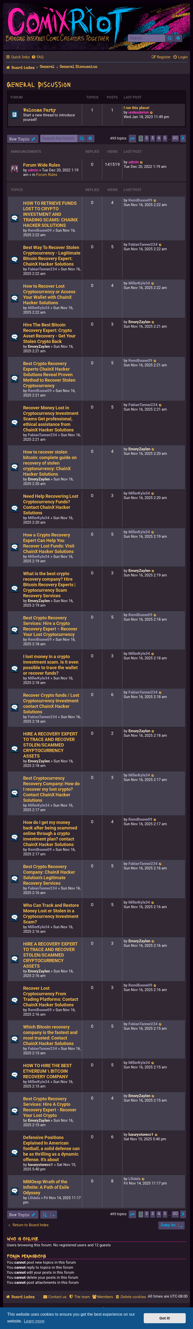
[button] (132, 138)
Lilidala (34, 1198)
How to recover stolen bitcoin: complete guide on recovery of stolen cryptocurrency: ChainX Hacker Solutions (50, 463)
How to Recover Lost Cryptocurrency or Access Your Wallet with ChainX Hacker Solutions (49, 294)
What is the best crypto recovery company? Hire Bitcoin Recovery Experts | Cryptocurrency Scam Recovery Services (49, 585)
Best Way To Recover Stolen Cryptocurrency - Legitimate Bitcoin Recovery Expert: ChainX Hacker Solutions (51, 256)
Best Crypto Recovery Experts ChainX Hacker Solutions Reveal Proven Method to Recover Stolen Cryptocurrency (49, 374)
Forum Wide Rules (41, 165)
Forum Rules (46, 174)
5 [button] (165, 138)
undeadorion (138, 112)
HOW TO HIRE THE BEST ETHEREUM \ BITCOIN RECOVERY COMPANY (47, 1071)
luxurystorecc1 (40, 1164)
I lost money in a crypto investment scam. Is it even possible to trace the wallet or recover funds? (50, 665)
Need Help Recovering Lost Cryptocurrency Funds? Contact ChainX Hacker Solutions (50, 505)
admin (33, 170)
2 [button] (147, 138)
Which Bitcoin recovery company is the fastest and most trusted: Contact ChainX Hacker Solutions (50, 1035)
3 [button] (153, 138)
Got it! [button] (165, 1318)
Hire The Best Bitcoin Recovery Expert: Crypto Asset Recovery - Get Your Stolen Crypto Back (49, 333)
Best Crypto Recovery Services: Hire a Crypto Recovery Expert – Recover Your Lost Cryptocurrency (50, 626)
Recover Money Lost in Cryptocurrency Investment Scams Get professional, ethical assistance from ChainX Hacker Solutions (50, 419)
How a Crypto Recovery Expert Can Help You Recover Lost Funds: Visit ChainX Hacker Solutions (48, 543)
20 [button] (175, 138)
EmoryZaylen (39, 346)
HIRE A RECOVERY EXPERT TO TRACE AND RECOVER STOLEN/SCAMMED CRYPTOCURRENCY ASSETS (50, 745)
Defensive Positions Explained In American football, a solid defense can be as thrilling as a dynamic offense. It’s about (51, 1148)
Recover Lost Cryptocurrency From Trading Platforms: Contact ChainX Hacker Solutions (50, 997)
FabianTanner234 (42, 269)
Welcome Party (39, 110)
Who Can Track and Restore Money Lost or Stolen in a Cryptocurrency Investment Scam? (51, 914)
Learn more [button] (34, 1321)
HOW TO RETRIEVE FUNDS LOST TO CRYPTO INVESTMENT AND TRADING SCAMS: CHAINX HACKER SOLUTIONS (50, 214)
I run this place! (136, 108)
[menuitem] (37, 57)
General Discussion (39, 84)
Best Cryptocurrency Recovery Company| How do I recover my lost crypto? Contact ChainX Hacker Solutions (51, 789)
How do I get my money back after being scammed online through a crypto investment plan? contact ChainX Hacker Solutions (50, 833)
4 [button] (159, 138)
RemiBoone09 (40, 230)
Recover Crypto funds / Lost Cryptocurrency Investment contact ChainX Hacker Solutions (51, 704)
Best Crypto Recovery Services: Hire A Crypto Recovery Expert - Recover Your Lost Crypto (49, 1107)
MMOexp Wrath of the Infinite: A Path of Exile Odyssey (46, 1187)
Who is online (22, 1238)
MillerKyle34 (39, 308)
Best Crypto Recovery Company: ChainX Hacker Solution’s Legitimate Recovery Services (49, 875)
